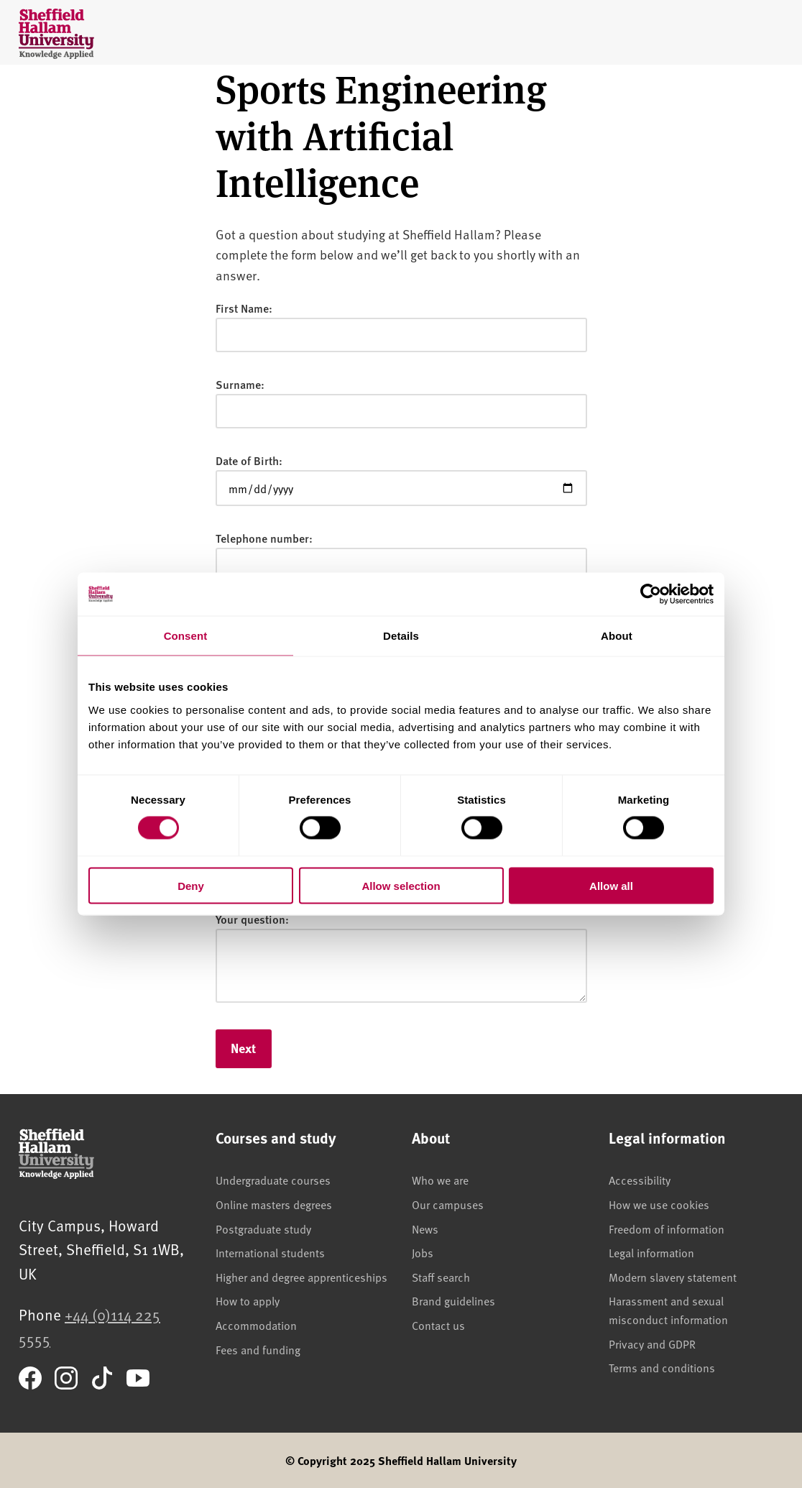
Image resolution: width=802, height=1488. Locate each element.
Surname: (240, 384)
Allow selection (400, 885)
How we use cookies (659, 1204)
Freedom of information (666, 1228)
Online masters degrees (274, 1204)
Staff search (441, 1277)
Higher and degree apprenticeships (301, 1277)
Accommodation (256, 1325)
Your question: (252, 919)
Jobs (422, 1252)
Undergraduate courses (273, 1180)
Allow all (611, 885)
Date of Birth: (249, 460)
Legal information (651, 1252)
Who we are (440, 1180)
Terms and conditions (662, 1367)
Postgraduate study (263, 1228)
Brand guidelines (453, 1300)
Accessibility (639, 1180)
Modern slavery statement (673, 1277)
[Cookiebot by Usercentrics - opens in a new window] (651, 594)
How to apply (248, 1300)
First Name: (244, 308)
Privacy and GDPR (652, 1343)
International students (270, 1252)
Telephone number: (264, 538)
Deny (191, 885)
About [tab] (616, 636)
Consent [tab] (186, 636)
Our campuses (448, 1204)
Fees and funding (258, 1349)
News (425, 1228)
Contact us (438, 1325)
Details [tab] (401, 636)
